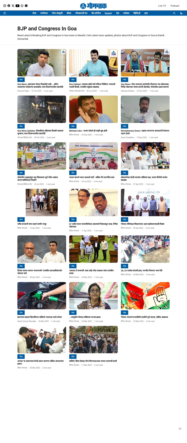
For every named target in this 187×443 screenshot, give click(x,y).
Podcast (175, 5)
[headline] (41, 85)
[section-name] (21, 79)
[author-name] (23, 91)
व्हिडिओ (136, 13)
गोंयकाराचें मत (81, 13)
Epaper (108, 13)
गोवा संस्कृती (57, 13)
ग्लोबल (126, 13)
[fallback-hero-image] (41, 62)
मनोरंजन (44, 13)
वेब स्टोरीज (96, 13)
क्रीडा (69, 13)
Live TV (162, 5)
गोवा (34, 13)
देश (117, 13)
